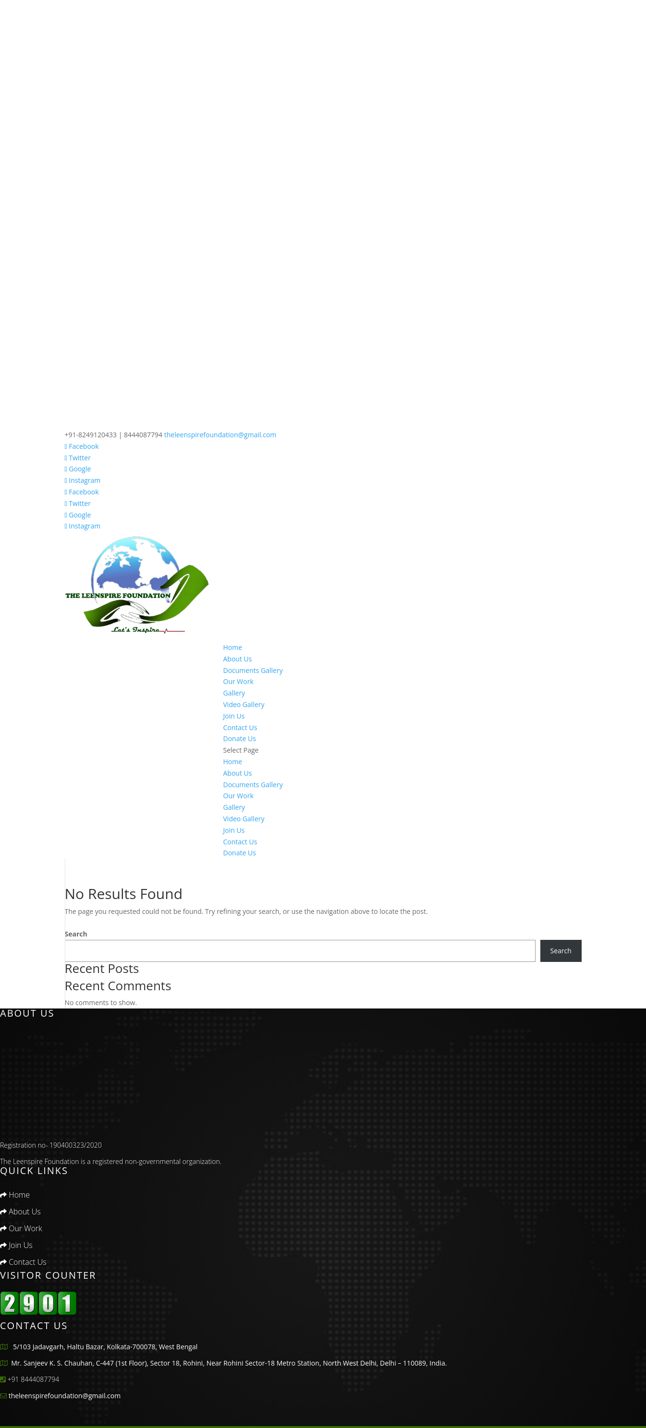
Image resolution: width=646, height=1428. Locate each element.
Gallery (234, 692)
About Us (237, 658)
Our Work (238, 681)
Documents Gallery (253, 670)
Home (233, 647)
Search (76, 933)
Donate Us (239, 738)
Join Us (234, 715)
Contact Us (240, 727)
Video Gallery (244, 704)
